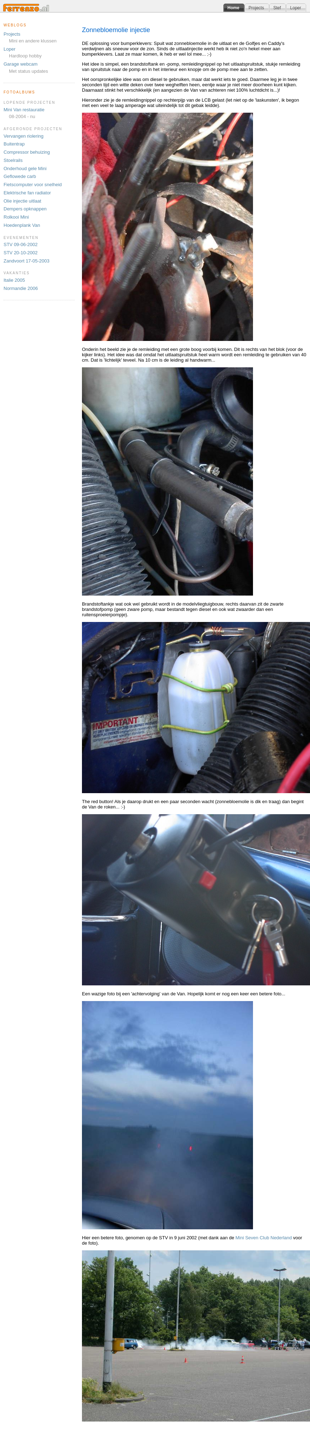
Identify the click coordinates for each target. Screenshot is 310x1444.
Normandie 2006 (21, 288)
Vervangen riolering (23, 136)
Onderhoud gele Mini (25, 168)
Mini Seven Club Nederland (264, 1237)
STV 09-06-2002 (20, 244)
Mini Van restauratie (24, 109)
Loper (9, 49)
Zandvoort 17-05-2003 (27, 261)
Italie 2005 (14, 280)
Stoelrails (13, 160)
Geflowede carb (20, 176)
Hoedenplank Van (22, 225)
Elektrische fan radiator (27, 192)
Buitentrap (14, 144)
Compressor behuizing (27, 152)
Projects (12, 34)
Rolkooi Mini (16, 217)
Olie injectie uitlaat (22, 201)
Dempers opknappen (25, 208)
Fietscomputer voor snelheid (33, 184)
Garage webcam (20, 64)
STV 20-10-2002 (20, 252)
